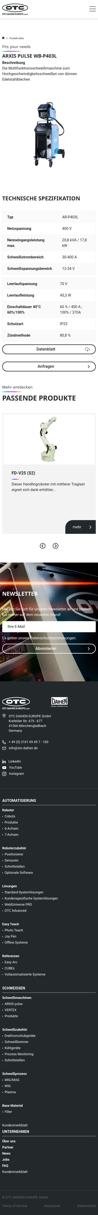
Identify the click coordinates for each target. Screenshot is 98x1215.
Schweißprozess (14, 1075)
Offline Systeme (16, 944)
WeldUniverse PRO (18, 906)
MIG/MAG (12, 1081)
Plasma (10, 1094)
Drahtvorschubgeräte (20, 1037)
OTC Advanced (15, 912)
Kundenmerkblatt (14, 1127)
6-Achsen (11, 830)
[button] (92, 9)
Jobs (6, 1161)
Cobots (10, 818)
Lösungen (9, 888)
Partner (7, 1149)
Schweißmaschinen (16, 999)
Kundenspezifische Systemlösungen (31, 900)
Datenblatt (63, 349)
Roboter (8, 812)
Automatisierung (19, 803)
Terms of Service (14, 1207)
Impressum (52, 1207)
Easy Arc (11, 964)
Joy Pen (10, 938)
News (6, 1155)
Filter (8, 1113)
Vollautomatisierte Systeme (25, 976)
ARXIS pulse (14, 1005)
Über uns (9, 1143)
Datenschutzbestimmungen (52, 638)
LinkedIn (14, 763)
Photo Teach (14, 932)
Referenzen (10, 958)
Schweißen (13, 990)
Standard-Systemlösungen (24, 894)
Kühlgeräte (12, 1050)
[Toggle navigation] (92, 9)
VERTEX (10, 1012)
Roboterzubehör (14, 850)
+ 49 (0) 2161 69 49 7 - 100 (28, 743)
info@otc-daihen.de (23, 750)
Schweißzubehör (14, 1031)
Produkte (11, 824)
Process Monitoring (19, 1056)
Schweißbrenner (16, 1043)
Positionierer (14, 856)
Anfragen (63, 366)
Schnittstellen (15, 868)
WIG (8, 1088)
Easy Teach (10, 926)
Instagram (16, 775)
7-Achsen (11, 836)
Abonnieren (62, 648)
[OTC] (15, 9)
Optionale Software (19, 874)
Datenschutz (86, 1207)
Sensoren (11, 862)
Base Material (12, 1107)
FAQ (5, 1167)
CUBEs (10, 970)
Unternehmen (15, 1134)
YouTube (15, 769)
